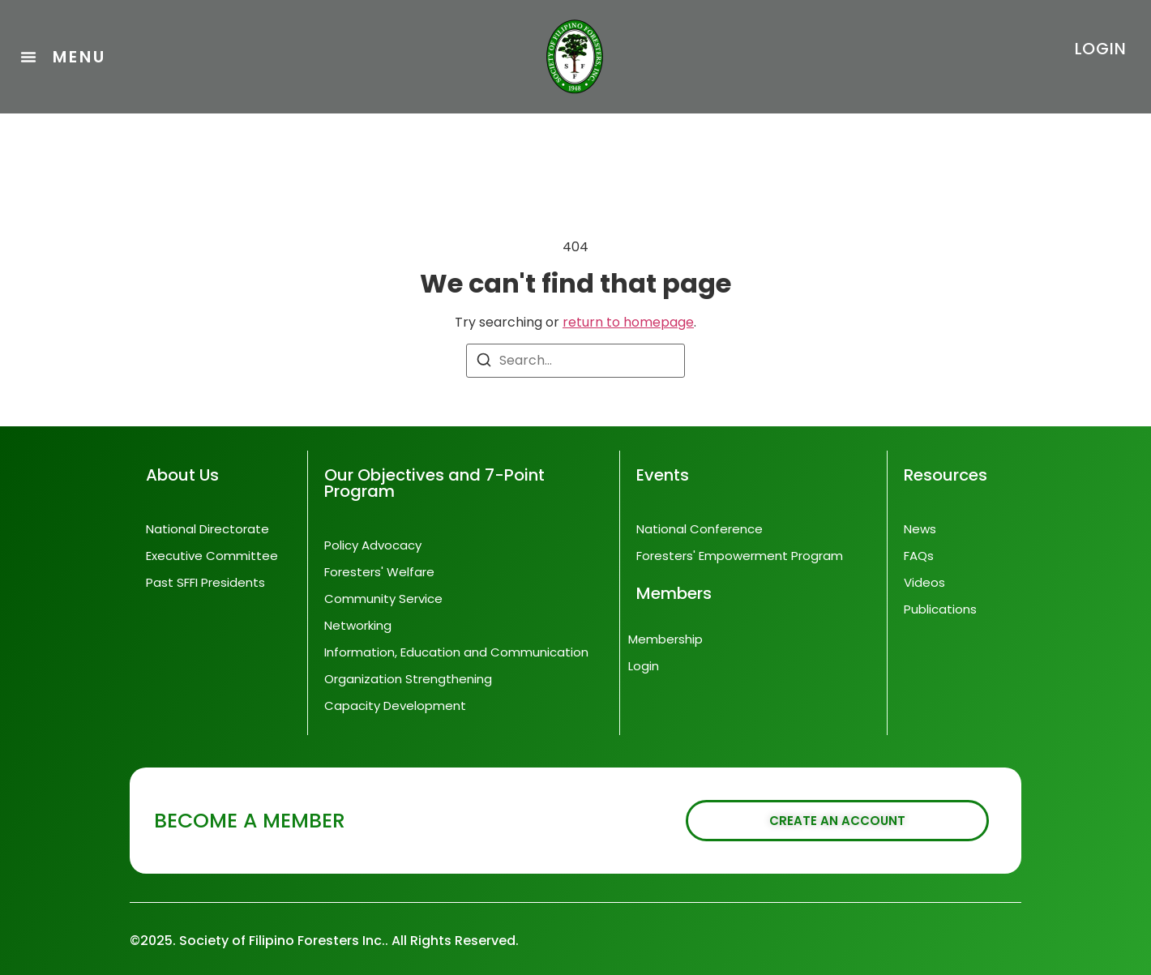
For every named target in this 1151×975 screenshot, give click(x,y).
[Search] (484, 362)
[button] (63, 57)
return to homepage (628, 322)
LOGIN (1101, 48)
